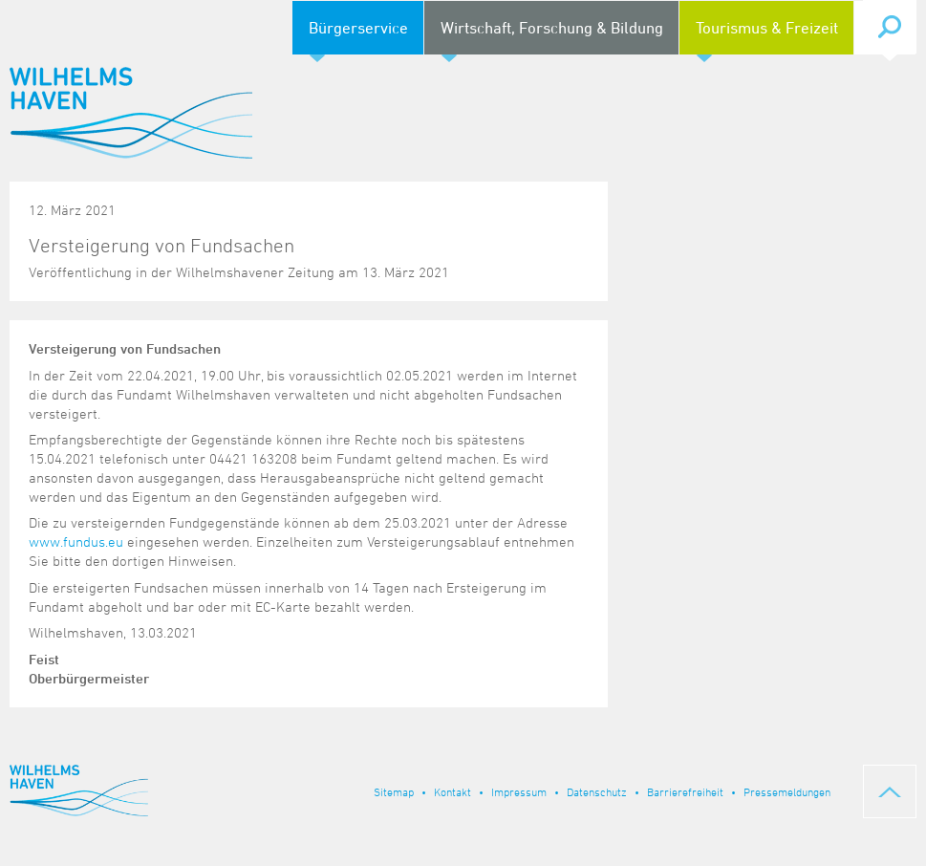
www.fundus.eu (76, 541)
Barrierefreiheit (685, 791)
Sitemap (394, 791)
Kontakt (452, 791)
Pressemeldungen (786, 791)
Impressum (519, 791)
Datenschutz (597, 791)
